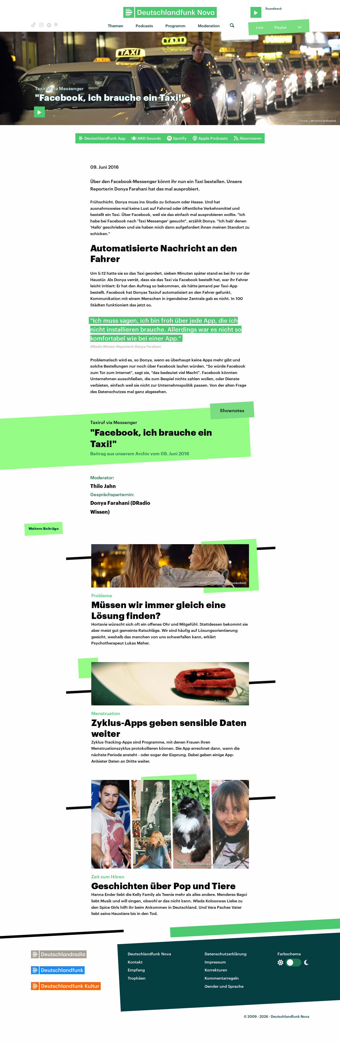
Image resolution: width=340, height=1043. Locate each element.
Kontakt (135, 962)
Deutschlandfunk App (101, 138)
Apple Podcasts (210, 138)
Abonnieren (248, 138)
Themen (115, 25)
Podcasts (144, 25)
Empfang (136, 969)
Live (259, 27)
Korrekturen (216, 969)
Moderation (209, 25)
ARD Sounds (146, 138)
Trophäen (137, 978)
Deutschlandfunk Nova (149, 953)
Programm (175, 25)
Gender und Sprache (224, 986)
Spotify (176, 138)
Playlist (280, 27)
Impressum (215, 962)
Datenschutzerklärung (226, 953)
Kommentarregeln (222, 978)
